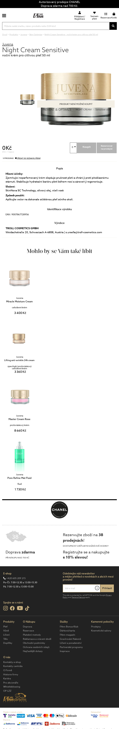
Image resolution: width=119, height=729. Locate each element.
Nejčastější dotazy (33, 651)
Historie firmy (10, 674)
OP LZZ (7, 691)
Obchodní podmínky (34, 643)
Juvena (7, 44)
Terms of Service (78, 597)
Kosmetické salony (101, 630)
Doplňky (7, 643)
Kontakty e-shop (12, 662)
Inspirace (65, 651)
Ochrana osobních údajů (36, 647)
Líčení (6, 635)
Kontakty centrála (12, 666)
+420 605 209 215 (16, 578)
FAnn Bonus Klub (69, 626)
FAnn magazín (67, 635)
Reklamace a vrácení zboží (37, 639)
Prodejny (96, 626)
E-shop (7, 573)
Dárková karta (67, 630)
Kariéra (7, 678)
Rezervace (28, 630)
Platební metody (32, 635)
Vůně (6, 630)
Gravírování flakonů (70, 639)
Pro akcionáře (10, 682)
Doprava (27, 626)
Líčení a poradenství (71, 643)
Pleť (5, 626)
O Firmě (7, 670)
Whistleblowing (11, 686)
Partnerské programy (71, 647)
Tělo (5, 639)
